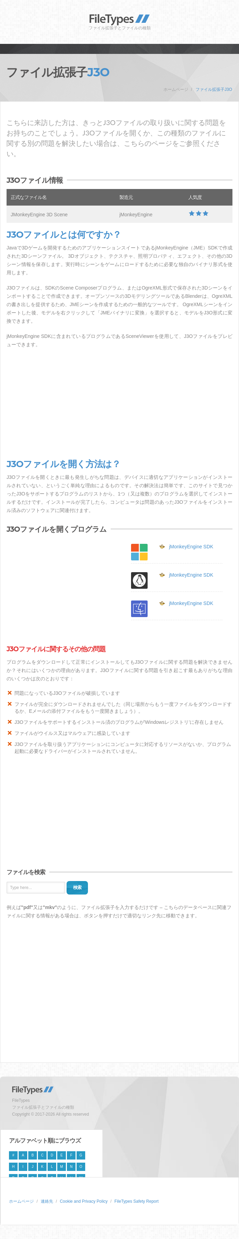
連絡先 (47, 1201)
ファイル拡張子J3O (214, 89)
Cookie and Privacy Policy (84, 1201)
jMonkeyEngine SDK (191, 546)
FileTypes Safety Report (136, 1201)
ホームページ (175, 89)
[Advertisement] (119, 404)
